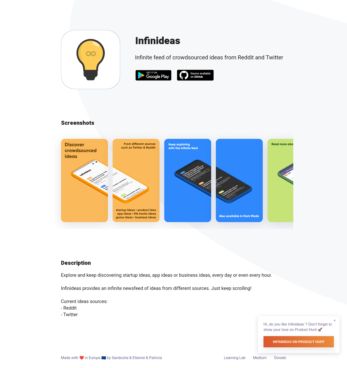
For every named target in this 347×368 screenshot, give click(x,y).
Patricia (155, 358)
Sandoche (120, 358)
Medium (260, 358)
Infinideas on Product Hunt (298, 342)
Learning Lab (234, 358)
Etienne (139, 358)
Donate (280, 358)
